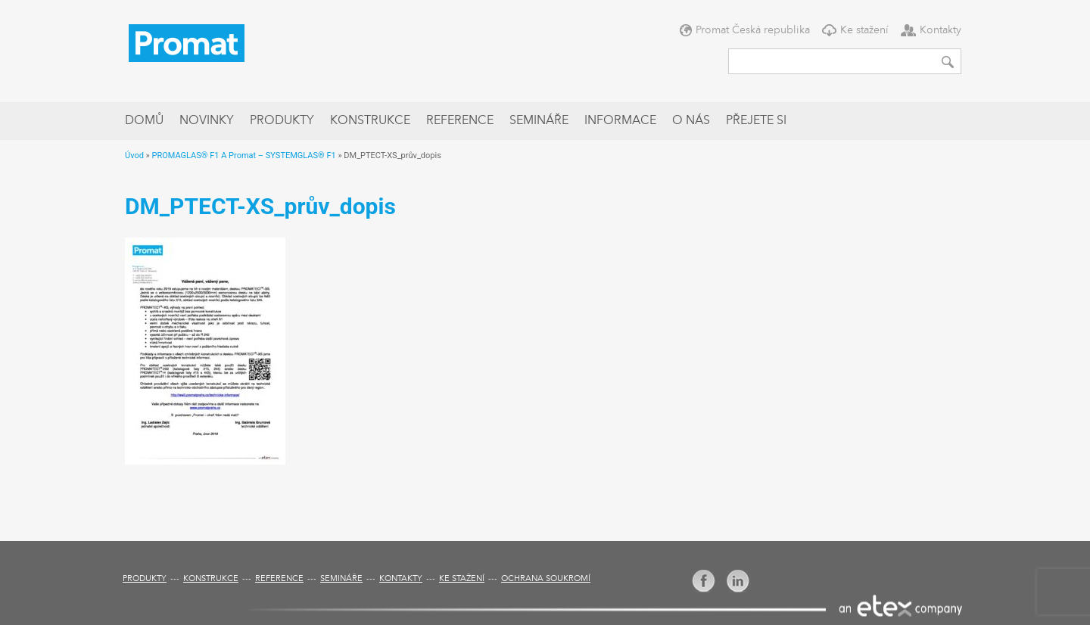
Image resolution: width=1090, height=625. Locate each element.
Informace (620, 121)
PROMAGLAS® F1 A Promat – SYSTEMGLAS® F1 (243, 155)
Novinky (206, 121)
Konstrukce (370, 121)
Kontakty (940, 30)
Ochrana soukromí (545, 579)
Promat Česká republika (753, 30)
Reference (460, 121)
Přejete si (756, 121)
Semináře (538, 121)
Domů (144, 121)
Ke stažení (864, 30)
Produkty (282, 121)
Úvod (134, 155)
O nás (691, 121)
